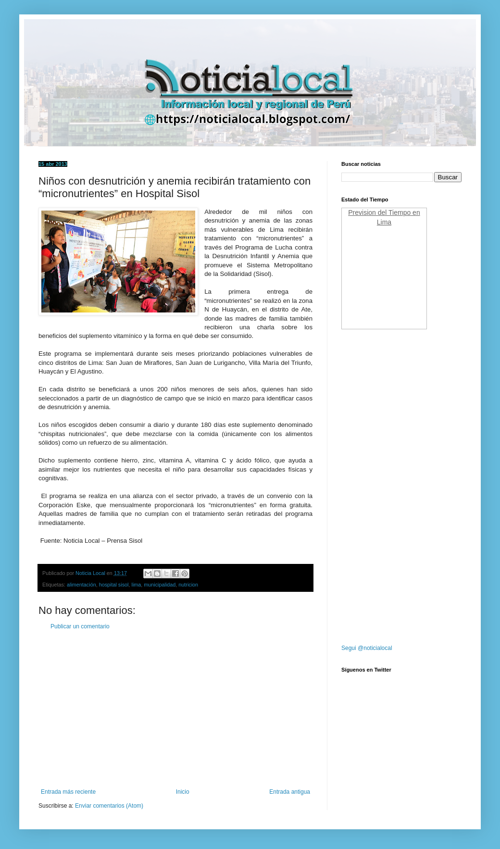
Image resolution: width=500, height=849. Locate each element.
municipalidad (159, 584)
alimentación (81, 584)
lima (136, 584)
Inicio (182, 791)
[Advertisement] (175, 709)
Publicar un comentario (80, 626)
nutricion (188, 584)
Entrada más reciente (68, 791)
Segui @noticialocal (366, 648)
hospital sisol (114, 584)
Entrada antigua (289, 791)
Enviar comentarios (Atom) (109, 805)
